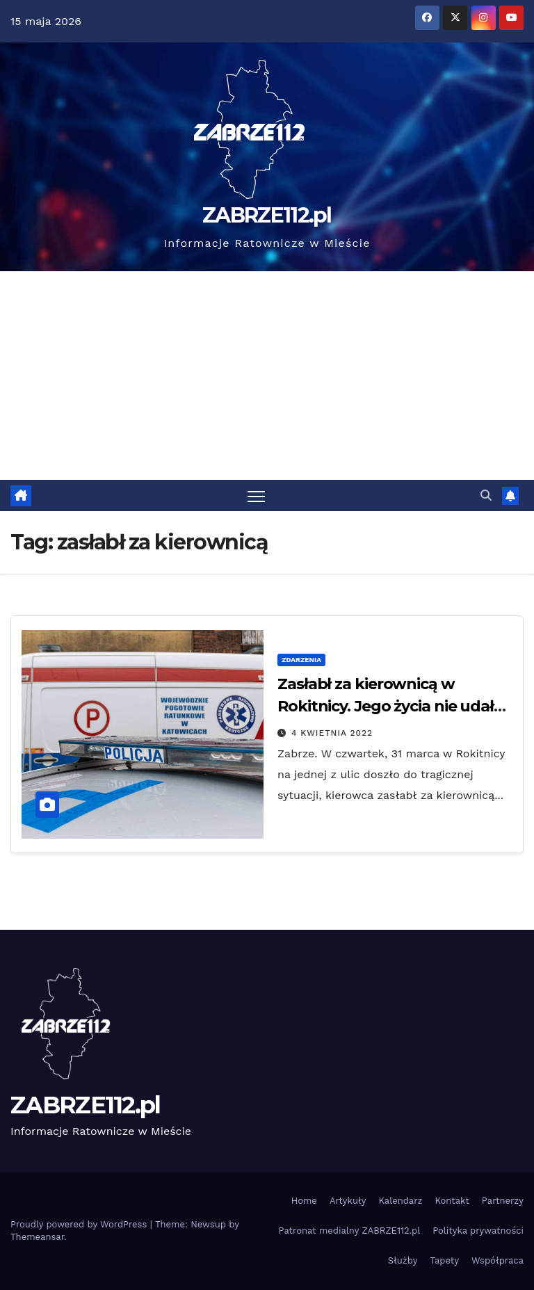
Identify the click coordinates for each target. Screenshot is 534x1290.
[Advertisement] (267, 375)
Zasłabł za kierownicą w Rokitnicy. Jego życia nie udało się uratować (390, 706)
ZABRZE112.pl (267, 215)
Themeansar (37, 1237)
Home (304, 1200)
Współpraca (497, 1260)
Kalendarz (400, 1200)
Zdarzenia (301, 659)
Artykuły (348, 1200)
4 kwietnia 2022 (332, 733)
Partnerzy (503, 1200)
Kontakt (452, 1200)
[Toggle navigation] (256, 495)
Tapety (444, 1260)
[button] (486, 495)
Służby (403, 1260)
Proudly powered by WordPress (80, 1224)
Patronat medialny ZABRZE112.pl (350, 1230)
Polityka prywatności (478, 1230)
